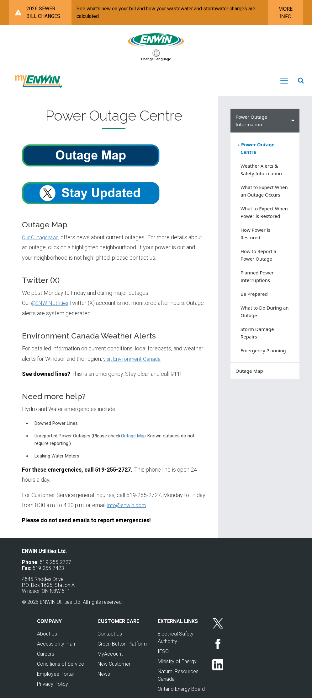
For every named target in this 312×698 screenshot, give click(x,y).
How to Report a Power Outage (258, 255)
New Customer (114, 664)
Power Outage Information (251, 120)
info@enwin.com (127, 505)
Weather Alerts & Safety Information (261, 169)
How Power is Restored (255, 234)
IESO (163, 651)
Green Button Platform (122, 644)
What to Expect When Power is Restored (264, 212)
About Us (47, 634)
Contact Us (110, 634)
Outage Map (133, 436)
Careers (45, 654)
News (104, 674)
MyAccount (110, 654)
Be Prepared (254, 294)
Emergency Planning (263, 350)
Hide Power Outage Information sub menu (292, 121)
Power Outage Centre (257, 148)
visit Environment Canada (133, 358)
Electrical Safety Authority (175, 637)
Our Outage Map (41, 237)
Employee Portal (55, 674)
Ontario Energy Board (181, 689)
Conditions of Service (60, 664)
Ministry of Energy (177, 661)
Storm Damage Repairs (257, 333)
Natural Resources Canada (178, 675)
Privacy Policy (52, 684)
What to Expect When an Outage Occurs (264, 191)
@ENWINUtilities (51, 303)
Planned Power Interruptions (257, 276)
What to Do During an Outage (265, 311)
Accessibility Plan (56, 644)
